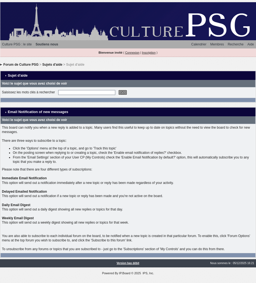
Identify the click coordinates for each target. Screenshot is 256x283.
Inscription (148, 52)
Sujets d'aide (52, 65)
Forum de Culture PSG (21, 65)
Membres (217, 44)
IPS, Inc (148, 273)
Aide (250, 44)
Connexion (132, 52)
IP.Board (124, 273)
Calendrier (198, 44)
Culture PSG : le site (17, 44)
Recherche (235, 44)
